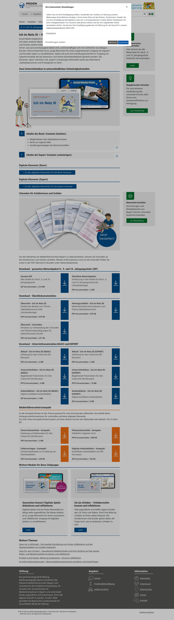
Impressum (51, 33)
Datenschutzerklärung (55, 28)
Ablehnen (113, 42)
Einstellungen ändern (55, 42)
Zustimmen (123, 42)
